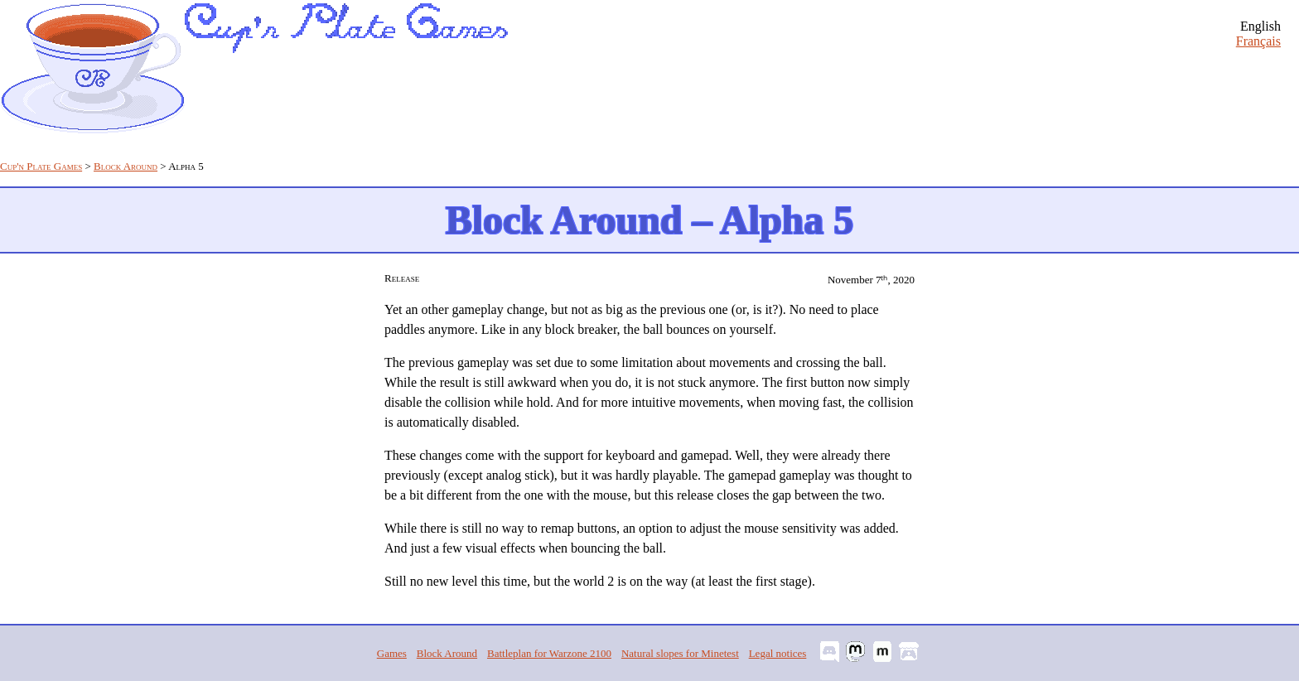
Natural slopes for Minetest (680, 653)
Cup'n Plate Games (41, 166)
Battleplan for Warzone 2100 (549, 653)
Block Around (125, 166)
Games (392, 653)
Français (1258, 41)
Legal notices (778, 653)
